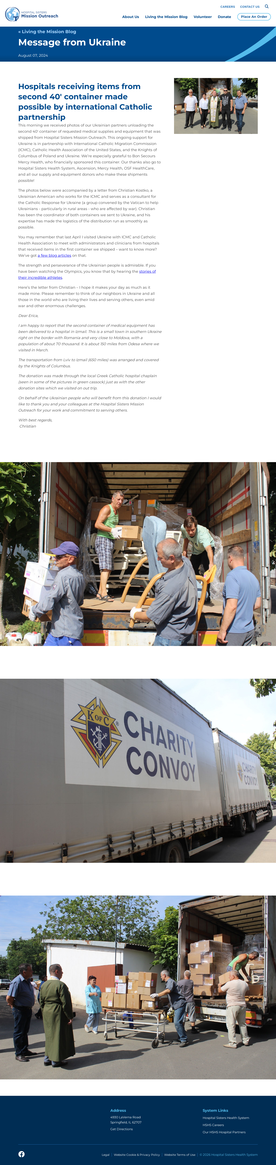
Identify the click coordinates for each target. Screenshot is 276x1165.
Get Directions (121, 1129)
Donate (224, 17)
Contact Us (250, 6)
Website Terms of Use (179, 1155)
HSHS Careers (213, 1125)
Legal (106, 1155)
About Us (130, 17)
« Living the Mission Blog (47, 31)
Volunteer (203, 17)
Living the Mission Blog (166, 17)
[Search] (267, 7)
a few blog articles (54, 255)
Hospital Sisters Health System (226, 1118)
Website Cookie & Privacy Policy (137, 1155)
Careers (228, 6)
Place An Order (254, 17)
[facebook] (21, 1154)
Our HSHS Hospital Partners (224, 1132)
